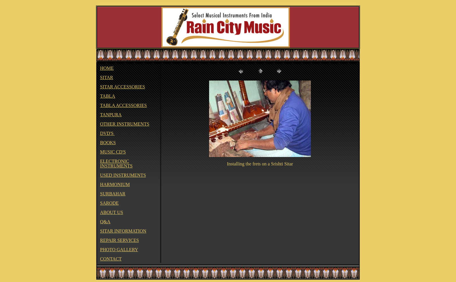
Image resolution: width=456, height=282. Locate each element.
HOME (107, 68)
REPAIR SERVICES (119, 240)
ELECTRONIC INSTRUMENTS (116, 163)
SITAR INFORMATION (123, 231)
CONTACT (111, 258)
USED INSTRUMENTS (123, 175)
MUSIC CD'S (113, 151)
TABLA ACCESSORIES (123, 105)
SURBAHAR (112, 193)
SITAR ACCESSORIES (122, 86)
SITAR (106, 77)
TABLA (107, 96)
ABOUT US (111, 212)
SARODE (109, 203)
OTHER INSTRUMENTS (124, 124)
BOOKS (108, 142)
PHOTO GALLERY (119, 249)
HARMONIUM (115, 184)
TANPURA (111, 114)
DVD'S (107, 133)
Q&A (105, 221)
